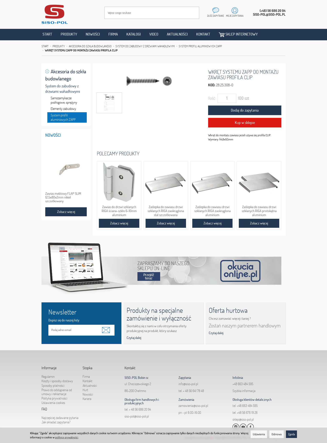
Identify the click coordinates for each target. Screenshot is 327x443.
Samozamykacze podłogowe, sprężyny (64, 100)
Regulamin (48, 372)
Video (153, 34)
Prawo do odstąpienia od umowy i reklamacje (57, 388)
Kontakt (203, 34)
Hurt (85, 386)
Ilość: (212, 98)
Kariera (87, 394)
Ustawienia (259, 434)
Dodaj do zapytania (245, 110)
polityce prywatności (66, 437)
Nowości (93, 34)
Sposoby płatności (53, 381)
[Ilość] (227, 98)
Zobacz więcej (119, 223)
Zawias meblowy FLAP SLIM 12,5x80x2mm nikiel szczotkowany (63, 197)
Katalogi (133, 34)
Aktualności (177, 34)
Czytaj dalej (134, 338)
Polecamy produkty (118, 153)
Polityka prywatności (54, 394)
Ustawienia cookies (53, 398)
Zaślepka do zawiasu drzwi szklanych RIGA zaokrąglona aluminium (212, 210)
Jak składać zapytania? (56, 418)
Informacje (49, 365)
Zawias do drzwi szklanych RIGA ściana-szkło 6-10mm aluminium (119, 210)
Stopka (87, 365)
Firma (113, 34)
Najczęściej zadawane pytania (60, 413)
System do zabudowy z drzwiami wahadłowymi (62, 89)
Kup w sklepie (245, 122)
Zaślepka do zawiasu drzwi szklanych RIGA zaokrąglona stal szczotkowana (166, 210)
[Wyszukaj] (191, 12)
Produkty (69, 34)
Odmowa (277, 434)
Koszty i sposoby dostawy (57, 377)
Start (47, 34)
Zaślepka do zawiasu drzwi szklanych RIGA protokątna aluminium (259, 210)
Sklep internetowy (238, 34)
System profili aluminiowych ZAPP (63, 117)
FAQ (44, 407)
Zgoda (291, 434)
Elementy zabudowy (63, 109)
